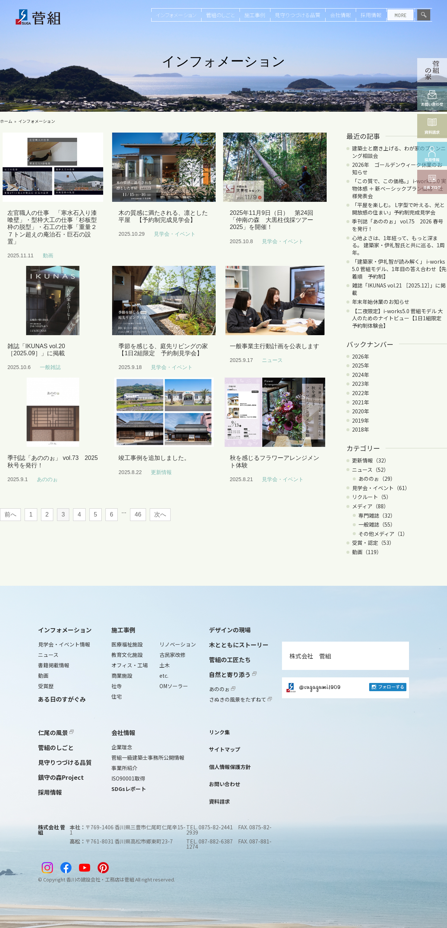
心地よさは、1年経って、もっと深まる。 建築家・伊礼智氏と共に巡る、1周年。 (398, 245)
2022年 (360, 393)
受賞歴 (46, 686)
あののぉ (222, 689)
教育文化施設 (127, 654)
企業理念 (121, 747)
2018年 (360, 429)
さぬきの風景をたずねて (240, 699)
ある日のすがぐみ (62, 699)
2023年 (360, 383)
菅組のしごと (220, 15)
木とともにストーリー (239, 644)
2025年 (360, 365)
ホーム (6, 121)
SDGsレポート (128, 788)
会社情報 (340, 15)
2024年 (360, 374)
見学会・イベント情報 (64, 644)
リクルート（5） (371, 496)
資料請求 (219, 801)
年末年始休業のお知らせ (380, 301)
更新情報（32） (370, 460)
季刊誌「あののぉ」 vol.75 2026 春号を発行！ (397, 224)
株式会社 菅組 (310, 655)
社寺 (116, 686)
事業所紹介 (124, 768)
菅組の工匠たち (230, 659)
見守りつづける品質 (297, 15)
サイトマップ (224, 749)
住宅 (116, 696)
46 (138, 514)
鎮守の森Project (61, 777)
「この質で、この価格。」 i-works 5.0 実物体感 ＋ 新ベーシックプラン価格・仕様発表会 (399, 188)
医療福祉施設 (127, 644)
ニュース (48, 654)
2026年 (360, 356)
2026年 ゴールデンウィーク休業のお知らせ (397, 168)
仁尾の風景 (56, 732)
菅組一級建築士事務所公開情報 (147, 757)
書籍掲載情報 (53, 665)
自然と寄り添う (233, 674)
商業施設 (121, 675)
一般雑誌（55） (377, 524)
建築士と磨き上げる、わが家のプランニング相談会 (399, 151)
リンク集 (219, 732)
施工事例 (254, 15)
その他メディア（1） (383, 533)
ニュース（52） (370, 469)
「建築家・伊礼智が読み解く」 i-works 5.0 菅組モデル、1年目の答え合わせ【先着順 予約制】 (399, 269)
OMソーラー (173, 686)
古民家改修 (172, 654)
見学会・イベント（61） (381, 488)
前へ (10, 514)
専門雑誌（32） (377, 515)
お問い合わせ (224, 784)
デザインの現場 (230, 629)
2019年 (360, 420)
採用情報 (371, 15)
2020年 (360, 411)
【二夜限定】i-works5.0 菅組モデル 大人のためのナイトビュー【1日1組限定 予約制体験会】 (399, 318)
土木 (164, 665)
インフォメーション (176, 15)
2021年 (360, 402)
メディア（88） (370, 506)
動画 (43, 675)
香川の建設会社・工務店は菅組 (100, 879)
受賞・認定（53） (373, 542)
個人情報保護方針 (230, 766)
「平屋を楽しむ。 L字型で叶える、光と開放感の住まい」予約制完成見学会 (398, 208)
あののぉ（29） (377, 478)
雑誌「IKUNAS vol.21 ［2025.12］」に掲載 (399, 289)
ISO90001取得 (128, 778)
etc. (163, 675)
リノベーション (177, 644)
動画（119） (367, 552)
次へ (160, 514)
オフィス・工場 (129, 665)
